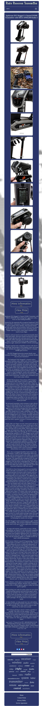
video (21, 675)
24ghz (18, 668)
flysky (32, 682)
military (20, 666)
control (17, 688)
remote (12, 685)
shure (17, 671)
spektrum (11, 671)
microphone (23, 685)
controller (10, 659)
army (33, 671)
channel (23, 671)
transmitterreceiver (14, 678)
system (25, 677)
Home (21, 695)
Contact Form (21, 698)
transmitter (16, 681)
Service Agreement (21, 703)
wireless (17, 662)
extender (26, 682)
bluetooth (14, 675)
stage (29, 671)
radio (28, 674)
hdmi (32, 678)
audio (26, 662)
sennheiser (12, 666)
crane (27, 665)
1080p (11, 669)
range (34, 659)
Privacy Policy (21, 700)
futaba (31, 669)
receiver (26, 658)
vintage (25, 669)
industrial (17, 659)
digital (32, 685)
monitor (32, 663)
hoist (9, 663)
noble (32, 666)
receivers (26, 688)
